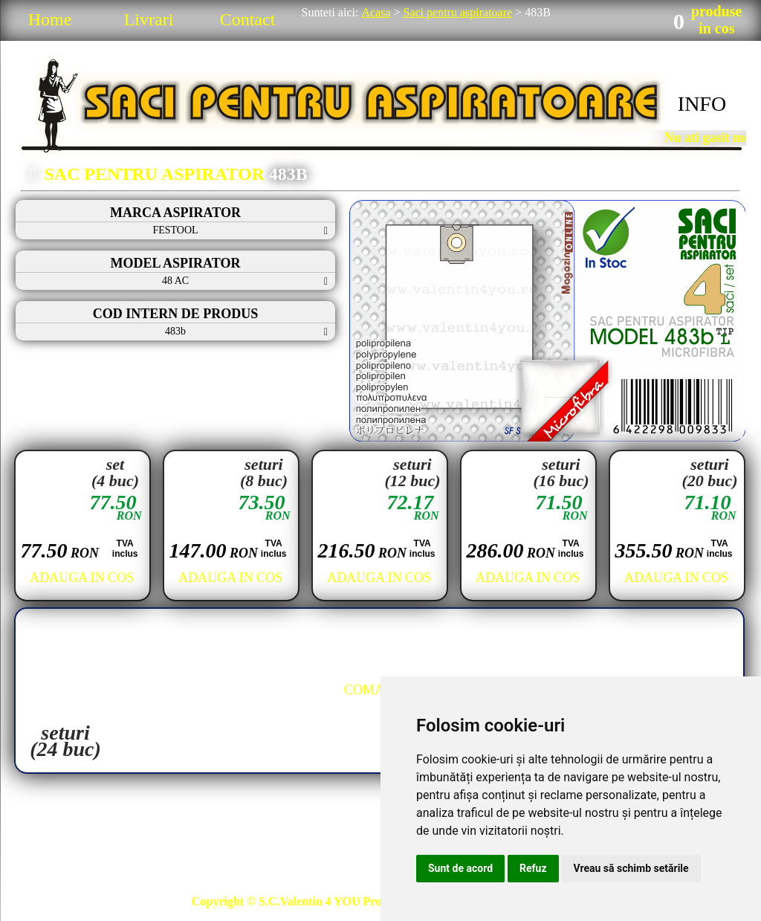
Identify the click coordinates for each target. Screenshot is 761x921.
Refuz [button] (533, 868)
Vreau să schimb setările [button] (631, 868)
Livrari (149, 19)
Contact (248, 19)
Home (50, 19)
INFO (702, 103)
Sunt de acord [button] (460, 868)
